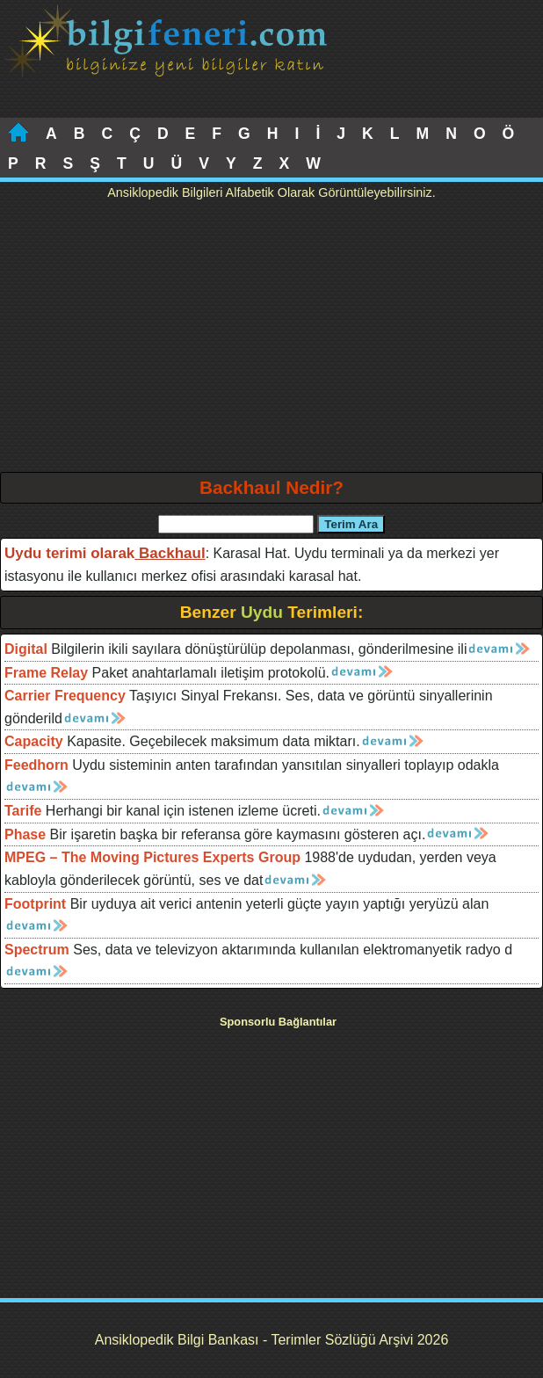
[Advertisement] (271, 340)
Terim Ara (351, 524)
